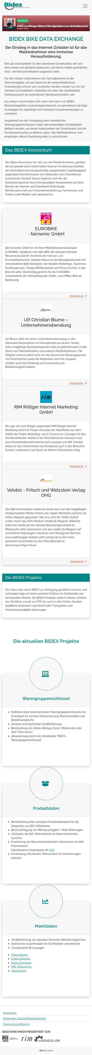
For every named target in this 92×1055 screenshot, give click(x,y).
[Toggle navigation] (85, 6)
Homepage (78, 295)
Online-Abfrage (20, 958)
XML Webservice (21, 966)
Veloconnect (18, 970)
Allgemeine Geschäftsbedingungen (24, 1018)
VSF (51, 849)
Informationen (19, 954)
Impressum (10, 1012)
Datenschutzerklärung (16, 1024)
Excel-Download (21, 962)
